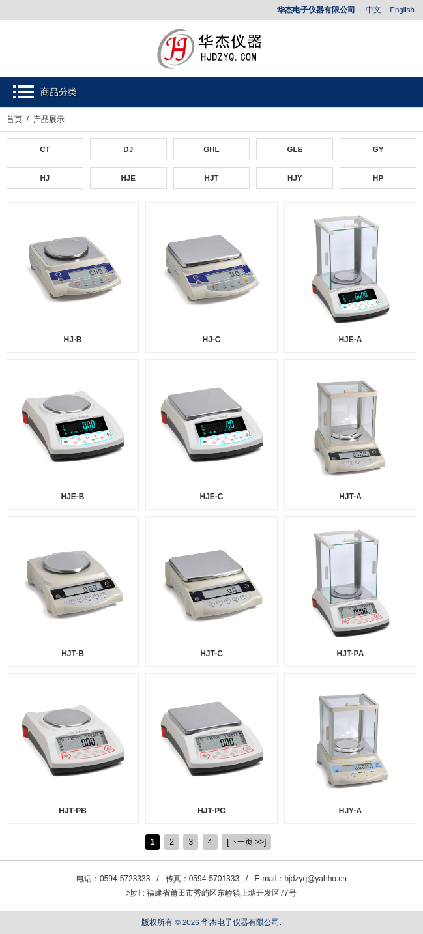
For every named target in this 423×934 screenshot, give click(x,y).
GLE (294, 149)
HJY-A (350, 810)
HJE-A (350, 339)
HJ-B (72, 339)
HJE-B (72, 496)
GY (378, 149)
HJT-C (211, 653)
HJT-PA (350, 653)
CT (45, 149)
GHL (211, 149)
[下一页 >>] (246, 842)
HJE (128, 178)
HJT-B (72, 653)
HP (378, 178)
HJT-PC (211, 810)
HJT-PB (73, 810)
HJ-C (211, 339)
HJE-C (211, 496)
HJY (294, 178)
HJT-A (350, 496)
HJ (45, 178)
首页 (14, 119)
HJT (212, 178)
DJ (128, 149)
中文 (373, 10)
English (402, 10)
